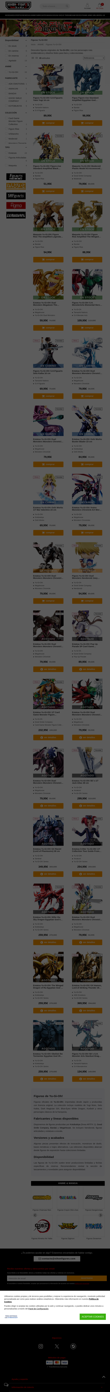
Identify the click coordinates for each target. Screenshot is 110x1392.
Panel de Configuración (38, 1309)
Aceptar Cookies (93, 1316)
